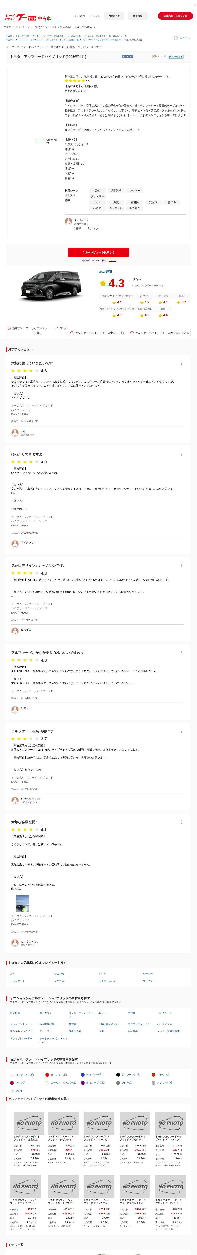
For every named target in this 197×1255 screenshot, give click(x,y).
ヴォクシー (149, 981)
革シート (103, 1013)
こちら (112, 260)
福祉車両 (133, 1031)
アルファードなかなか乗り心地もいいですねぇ (47, 653)
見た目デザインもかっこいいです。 (39, 566)
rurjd (23, 431)
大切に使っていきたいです (32, 363)
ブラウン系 (163, 1074)
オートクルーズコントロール (53, 1040)
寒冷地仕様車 (46, 1024)
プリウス (59, 981)
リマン (25, 708)
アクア (102, 973)
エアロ (131, 1013)
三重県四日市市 (29, 802)
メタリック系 (164, 1082)
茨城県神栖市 (81, 223)
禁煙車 (72, 1024)
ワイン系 (20, 1082)
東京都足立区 (28, 435)
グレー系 (127, 1082)
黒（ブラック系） (132, 1074)
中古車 (9, 36)
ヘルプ (95, 16)
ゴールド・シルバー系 (63, 1082)
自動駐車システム (108, 1024)
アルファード (17, 981)
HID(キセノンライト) (21, 1031)
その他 (19, 1090)
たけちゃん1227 (30, 798)
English (81, 16)
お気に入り (114, 16)
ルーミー (148, 973)
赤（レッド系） (59, 1074)
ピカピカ (26, 629)
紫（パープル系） (96, 1082)
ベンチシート (164, 1013)
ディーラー (45, 1031)
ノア (12, 973)
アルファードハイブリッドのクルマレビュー (101, 40)
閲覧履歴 (137, 16)
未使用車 (15, 1013)
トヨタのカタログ (34, 40)
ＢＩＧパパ (81, 219)
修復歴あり (75, 1031)
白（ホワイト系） (25, 1074)
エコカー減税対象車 (168, 1031)
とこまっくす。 (30, 941)
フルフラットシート (21, 1024)
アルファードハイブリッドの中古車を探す (100, 332)
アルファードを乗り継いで (32, 731)
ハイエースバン (107, 981)
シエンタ (59, 973)
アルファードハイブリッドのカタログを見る (162, 332)
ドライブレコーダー (21, 1038)
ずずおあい (27, 542)
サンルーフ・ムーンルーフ (82, 1015)
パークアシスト (166, 1024)
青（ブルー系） (95, 1074)
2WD (101, 1031)
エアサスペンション (139, 1024)
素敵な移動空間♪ (24, 822)
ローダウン (45, 1013)
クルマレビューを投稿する (98, 252)
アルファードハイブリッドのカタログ (62, 40)
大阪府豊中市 (28, 945)
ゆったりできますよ (26, 454)
